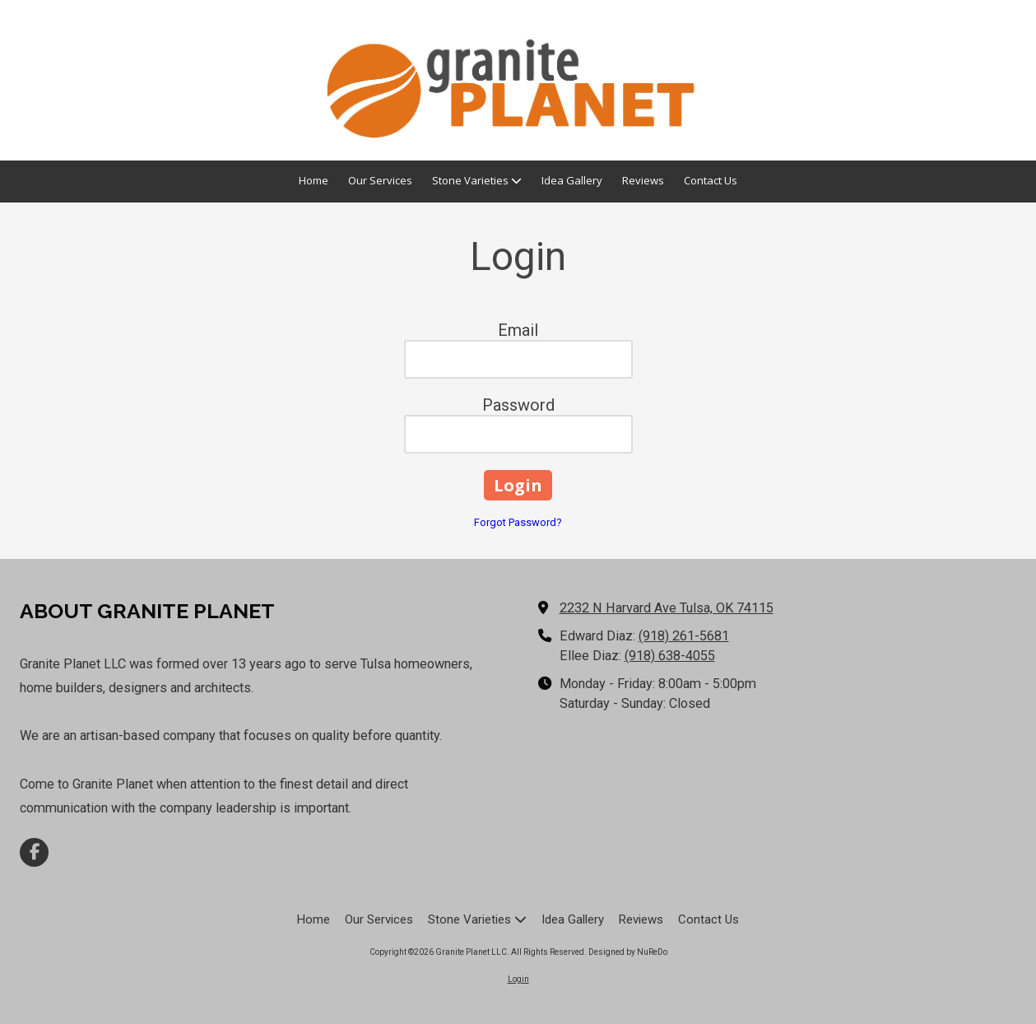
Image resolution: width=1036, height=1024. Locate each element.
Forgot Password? (518, 522)
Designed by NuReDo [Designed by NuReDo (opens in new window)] (627, 952)
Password (518, 405)
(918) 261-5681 (684, 636)
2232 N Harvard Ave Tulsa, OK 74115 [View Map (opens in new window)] (667, 608)
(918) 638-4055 (670, 655)
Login (518, 979)
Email (518, 330)
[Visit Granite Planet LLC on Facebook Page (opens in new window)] (34, 852)
